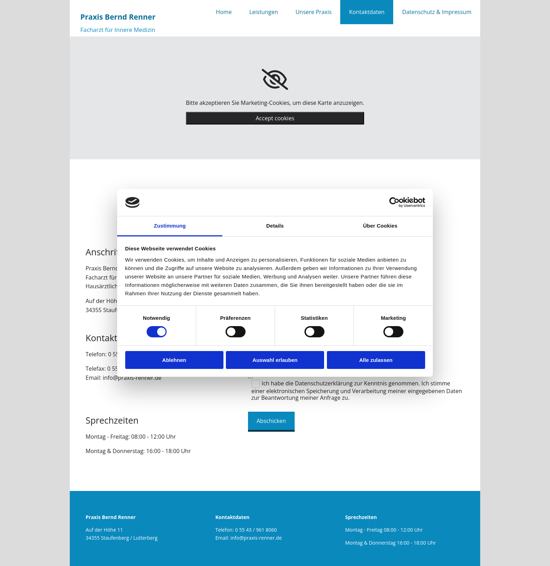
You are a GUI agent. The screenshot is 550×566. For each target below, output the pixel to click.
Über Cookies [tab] (380, 226)
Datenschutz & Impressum (436, 12)
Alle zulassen (376, 360)
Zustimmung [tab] (170, 226)
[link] (275, 79)
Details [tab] (275, 226)
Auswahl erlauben (275, 360)
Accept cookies (275, 118)
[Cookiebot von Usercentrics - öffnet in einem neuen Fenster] (394, 202)
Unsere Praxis (313, 12)
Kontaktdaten (366, 12)
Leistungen (263, 12)
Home (224, 12)
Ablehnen (174, 360)
